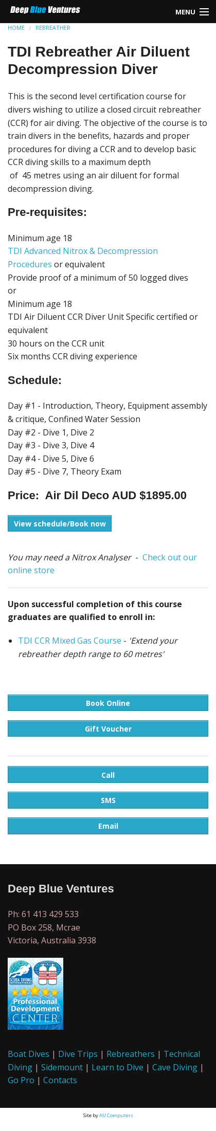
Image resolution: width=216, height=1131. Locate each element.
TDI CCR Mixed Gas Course (69, 640)
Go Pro (21, 1080)
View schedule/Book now (60, 523)
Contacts (60, 1080)
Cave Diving (174, 1067)
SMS (108, 800)
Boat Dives (28, 1054)
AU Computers (116, 1115)
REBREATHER (52, 27)
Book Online (108, 703)
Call (108, 775)
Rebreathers (130, 1054)
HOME (16, 27)
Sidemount (62, 1067)
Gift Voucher (108, 729)
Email (108, 826)
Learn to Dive (117, 1067)
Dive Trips (78, 1054)
